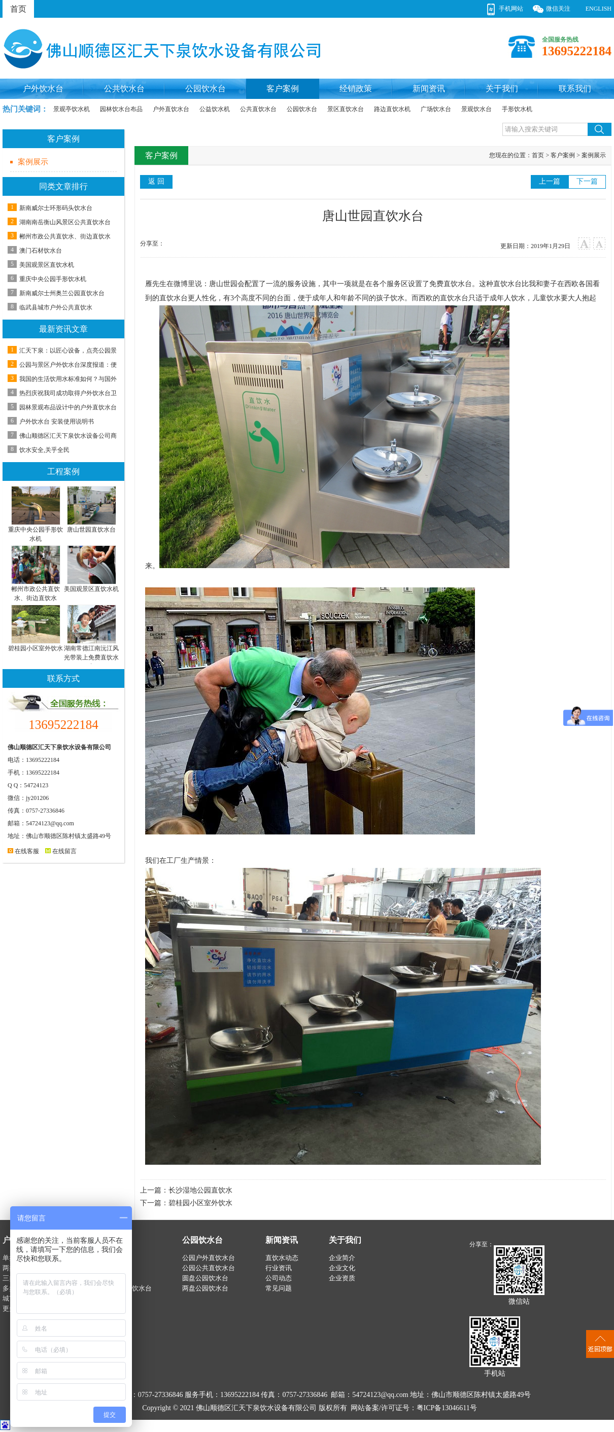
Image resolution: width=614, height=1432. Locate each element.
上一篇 (549, 181)
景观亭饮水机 (71, 109)
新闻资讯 (429, 88)
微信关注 (558, 8)
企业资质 (342, 1278)
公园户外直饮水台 (208, 1258)
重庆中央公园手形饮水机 (52, 279)
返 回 (156, 181)
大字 (584, 243)
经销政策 (355, 88)
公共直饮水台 (258, 109)
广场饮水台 (436, 109)
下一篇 (587, 181)
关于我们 (502, 88)
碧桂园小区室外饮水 (200, 1203)
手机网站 (511, 8)
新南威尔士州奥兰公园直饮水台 (62, 293)
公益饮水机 (214, 109)
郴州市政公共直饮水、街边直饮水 (65, 236)
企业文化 (342, 1268)
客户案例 (282, 88)
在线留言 (61, 851)
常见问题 (278, 1288)
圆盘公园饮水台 (205, 1278)
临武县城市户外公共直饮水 (55, 307)
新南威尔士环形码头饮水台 (55, 208)
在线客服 (23, 851)
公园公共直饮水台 (208, 1268)
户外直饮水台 (171, 109)
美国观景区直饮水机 (46, 264)
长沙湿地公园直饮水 (200, 1190)
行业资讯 (278, 1268)
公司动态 (278, 1278)
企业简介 (342, 1258)
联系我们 (575, 88)
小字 (599, 243)
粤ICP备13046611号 (447, 1408)
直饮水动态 (281, 1258)
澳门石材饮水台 (40, 250)
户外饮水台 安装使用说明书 (56, 421)
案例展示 (33, 162)
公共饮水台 (124, 88)
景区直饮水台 (345, 109)
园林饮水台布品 (121, 109)
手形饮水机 (517, 109)
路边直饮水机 (392, 109)
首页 (18, 9)
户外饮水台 (43, 88)
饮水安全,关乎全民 (44, 449)
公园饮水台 (205, 88)
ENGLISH (598, 8)
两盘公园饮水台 (205, 1288)
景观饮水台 (476, 109)
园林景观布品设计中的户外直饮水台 (68, 407)
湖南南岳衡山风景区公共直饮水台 (65, 222)
